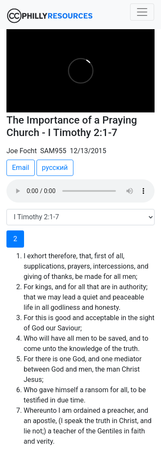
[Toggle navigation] (142, 12)
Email (20, 167)
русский (55, 167)
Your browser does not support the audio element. (80, 191)
